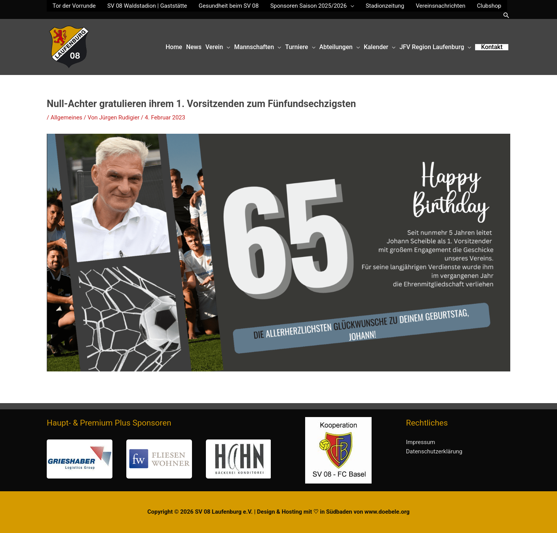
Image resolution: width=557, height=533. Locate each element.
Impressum (420, 442)
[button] (506, 15)
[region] (159, 459)
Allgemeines (66, 117)
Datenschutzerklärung (434, 451)
